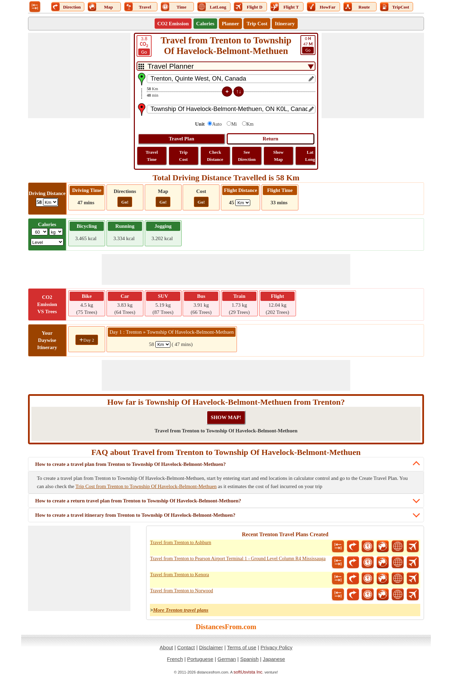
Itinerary (285, 23)
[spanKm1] (162, 344)
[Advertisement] (79, 75)
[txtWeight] (39, 231)
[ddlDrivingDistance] (50, 202)
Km (250, 124)
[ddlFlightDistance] (242, 202)
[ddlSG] (47, 242)
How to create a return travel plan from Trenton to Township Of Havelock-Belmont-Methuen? (138, 500)
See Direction (247, 156)
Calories (205, 23)
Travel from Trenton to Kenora (179, 574)
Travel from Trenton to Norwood (181, 590)
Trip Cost (256, 23)
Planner (230, 23)
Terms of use (241, 647)
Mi (234, 124)
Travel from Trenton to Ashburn (180, 542)
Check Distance (215, 156)
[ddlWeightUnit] (56, 231)
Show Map (278, 156)
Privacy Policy (276, 647)
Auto (217, 124)
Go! (124, 202)
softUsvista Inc (248, 672)
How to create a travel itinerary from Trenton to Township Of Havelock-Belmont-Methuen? (135, 515)
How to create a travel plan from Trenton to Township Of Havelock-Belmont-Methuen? (130, 464)
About (166, 647)
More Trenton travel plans (180, 610)
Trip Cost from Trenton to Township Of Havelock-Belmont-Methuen (146, 486)
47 (308, 45)
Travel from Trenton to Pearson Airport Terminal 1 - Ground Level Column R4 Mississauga (237, 558)
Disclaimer (211, 647)
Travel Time (152, 156)
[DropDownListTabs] (226, 66)
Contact (186, 647)
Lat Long (310, 156)
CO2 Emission (173, 23)
